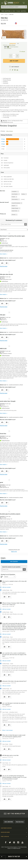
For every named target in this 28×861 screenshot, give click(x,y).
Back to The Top (14, 856)
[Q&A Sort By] (10, 577)
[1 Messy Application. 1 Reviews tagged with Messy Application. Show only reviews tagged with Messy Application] (14, 177)
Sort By (2, 577)
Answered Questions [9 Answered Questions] (13, 46)
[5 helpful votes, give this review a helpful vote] (2, 541)
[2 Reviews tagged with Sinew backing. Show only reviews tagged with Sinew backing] (15, 199)
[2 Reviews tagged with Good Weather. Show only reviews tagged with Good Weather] (15, 194)
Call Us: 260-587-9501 (8, 821)
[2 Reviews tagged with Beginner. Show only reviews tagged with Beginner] (14, 206)
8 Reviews (5, 45)
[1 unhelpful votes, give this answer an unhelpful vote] (9, 646)
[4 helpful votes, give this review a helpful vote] (2, 390)
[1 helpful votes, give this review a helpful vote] (2, 303)
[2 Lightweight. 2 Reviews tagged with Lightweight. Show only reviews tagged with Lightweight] (14, 165)
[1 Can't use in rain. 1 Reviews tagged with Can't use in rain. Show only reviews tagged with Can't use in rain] (14, 184)
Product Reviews (7, 80)
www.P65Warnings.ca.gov (7, 122)
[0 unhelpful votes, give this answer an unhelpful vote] (9, 596)
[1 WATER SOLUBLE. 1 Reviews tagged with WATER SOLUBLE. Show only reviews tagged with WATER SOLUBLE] (14, 181)
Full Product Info (7, 78)
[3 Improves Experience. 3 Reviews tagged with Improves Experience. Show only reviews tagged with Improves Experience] (14, 163)
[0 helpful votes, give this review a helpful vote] (2, 263)
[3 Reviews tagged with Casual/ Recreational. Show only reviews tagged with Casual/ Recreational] (16, 203)
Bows (6, 14)
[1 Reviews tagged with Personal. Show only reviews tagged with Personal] (14, 215)
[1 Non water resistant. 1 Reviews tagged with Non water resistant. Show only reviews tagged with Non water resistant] (14, 186)
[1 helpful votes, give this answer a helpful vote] (4, 674)
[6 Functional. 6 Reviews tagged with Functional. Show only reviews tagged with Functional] (14, 158)
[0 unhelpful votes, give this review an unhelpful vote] (7, 263)
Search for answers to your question (11, 566)
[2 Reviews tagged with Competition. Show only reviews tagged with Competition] (15, 191)
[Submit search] (24, 569)
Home (2, 14)
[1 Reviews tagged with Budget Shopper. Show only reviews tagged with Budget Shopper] (15, 208)
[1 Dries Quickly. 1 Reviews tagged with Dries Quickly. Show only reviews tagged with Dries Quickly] (14, 168)
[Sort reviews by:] (14, 230)
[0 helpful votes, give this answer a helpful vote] (4, 596)
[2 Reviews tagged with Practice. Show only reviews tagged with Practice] (14, 197)
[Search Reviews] (14, 224)
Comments (5, 83)
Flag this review (3, 266)
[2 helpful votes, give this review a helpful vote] (2, 502)
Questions (5, 81)
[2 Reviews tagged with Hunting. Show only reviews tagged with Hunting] (24, 194)
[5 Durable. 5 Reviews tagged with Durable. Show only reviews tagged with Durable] (14, 160)
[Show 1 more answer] (7, 730)
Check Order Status (20, 821)
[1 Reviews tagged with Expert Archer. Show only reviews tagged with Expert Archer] (15, 211)
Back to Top (14, 551)
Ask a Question (7, 48)
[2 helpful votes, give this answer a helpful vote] (4, 617)
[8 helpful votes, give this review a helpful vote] (2, 471)
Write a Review (12, 45)
